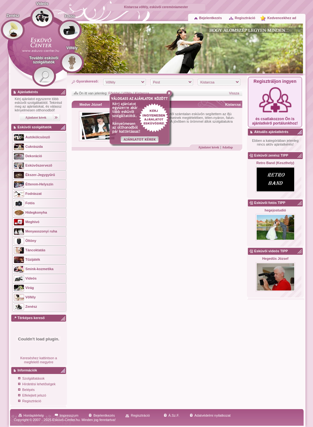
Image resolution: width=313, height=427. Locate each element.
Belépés (26, 390)
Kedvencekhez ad (281, 18)
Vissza (234, 93)
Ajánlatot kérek (208, 147)
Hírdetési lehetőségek (36, 384)
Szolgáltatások (31, 378)
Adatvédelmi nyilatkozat (210, 415)
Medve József (91, 104)
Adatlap (227, 147)
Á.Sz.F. (171, 415)
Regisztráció (242, 18)
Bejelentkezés (208, 18)
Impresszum (66, 415)
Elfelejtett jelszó (32, 395)
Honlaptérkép (31, 415)
